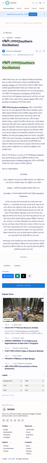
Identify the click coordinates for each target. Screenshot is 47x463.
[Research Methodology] (21, 348)
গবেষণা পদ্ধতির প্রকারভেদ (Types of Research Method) (24, 351)
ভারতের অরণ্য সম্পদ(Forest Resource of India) (21, 328)
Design (5, 429)
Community (30, 429)
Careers (28, 454)
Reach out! (33, 14)
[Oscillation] (7, 265)
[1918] (12, 385)
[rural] (15, 363)
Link (26, 14)
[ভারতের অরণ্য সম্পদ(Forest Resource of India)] (23, 310)
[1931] (34, 390)
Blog (27, 437)
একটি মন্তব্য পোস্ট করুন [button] (23, 285)
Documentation (8, 448)
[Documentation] (8, 8)
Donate (5, 451)
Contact (5, 446)
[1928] (12, 390)
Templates (6, 437)
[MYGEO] (7, 3)
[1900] (34, 381)
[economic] (16, 338)
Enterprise (6, 435)
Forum (28, 432)
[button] (3, 2)
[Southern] (17, 265)
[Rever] (15, 356)
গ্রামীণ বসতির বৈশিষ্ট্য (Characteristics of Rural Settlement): (21, 367)
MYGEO (13, 3)
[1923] (34, 385)
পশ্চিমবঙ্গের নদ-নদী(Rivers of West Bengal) (20, 359)
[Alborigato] (13, 51)
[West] (19, 356)
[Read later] (36, 51)
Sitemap (28, 451)
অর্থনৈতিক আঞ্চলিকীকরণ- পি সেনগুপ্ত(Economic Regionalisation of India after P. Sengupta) (21, 342)
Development (7, 432)
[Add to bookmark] (42, 300)
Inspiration (29, 435)
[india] (20, 325)
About (28, 446)
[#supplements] (12, 381)
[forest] (15, 325)
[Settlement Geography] (25, 363)
